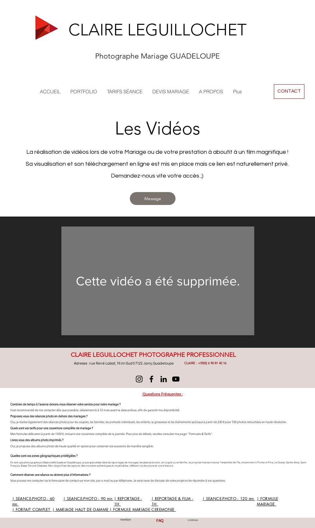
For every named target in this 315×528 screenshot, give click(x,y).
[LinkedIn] (163, 379)
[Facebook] (151, 379)
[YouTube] (175, 379)
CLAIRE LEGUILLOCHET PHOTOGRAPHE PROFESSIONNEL (153, 354)
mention (125, 519)
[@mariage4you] (139, 379)
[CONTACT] (289, 91)
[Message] (153, 198)
